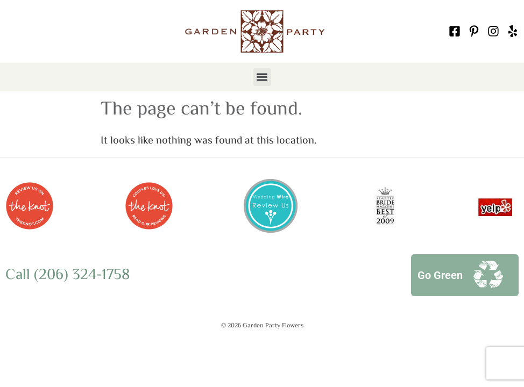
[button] (262, 77)
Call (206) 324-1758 (67, 275)
